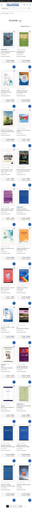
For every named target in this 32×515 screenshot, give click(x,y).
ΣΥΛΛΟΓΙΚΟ (4, 54)
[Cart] (29, 5)
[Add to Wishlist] (14, 31)
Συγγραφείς (6, 13)
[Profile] (27, 5)
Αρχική (2, 13)
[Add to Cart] (14, 66)
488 (20, 506)
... (17, 506)
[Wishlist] (24, 5)
